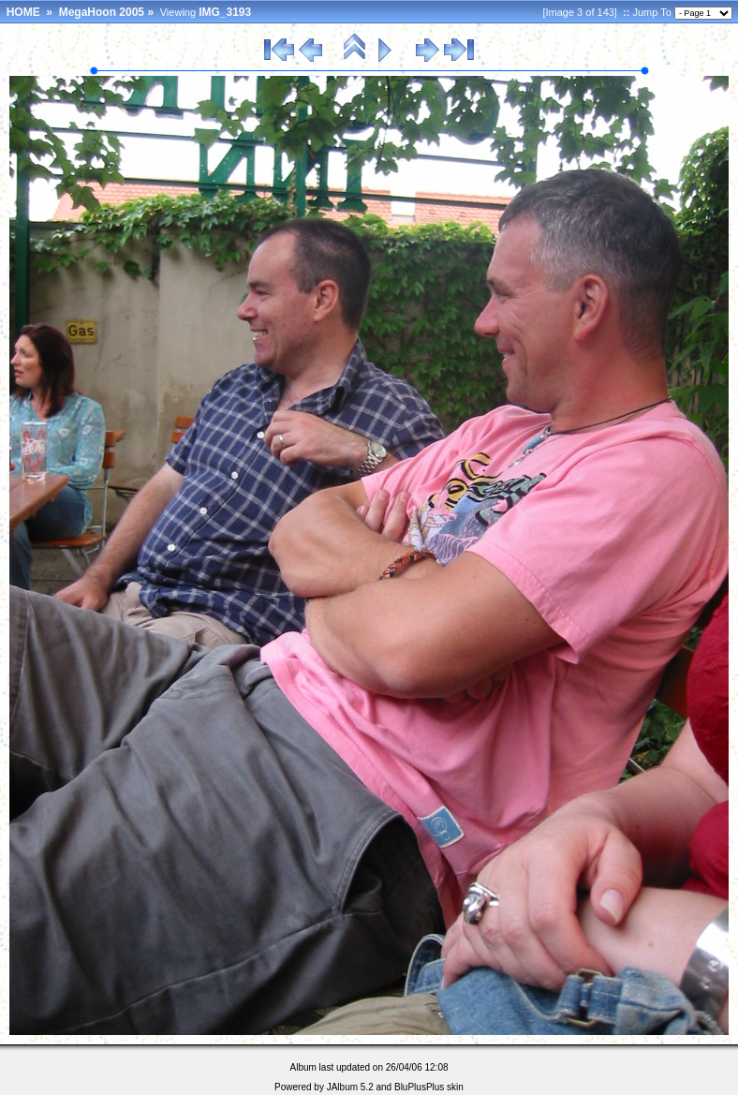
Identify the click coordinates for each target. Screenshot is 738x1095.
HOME (23, 12)
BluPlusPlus (419, 1087)
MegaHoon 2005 (101, 12)
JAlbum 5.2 (350, 1087)
